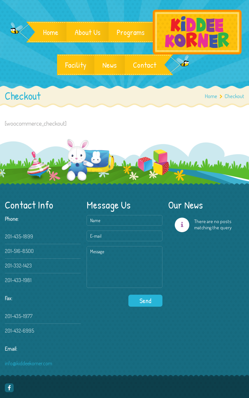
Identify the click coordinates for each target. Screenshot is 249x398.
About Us (87, 32)
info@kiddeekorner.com (28, 363)
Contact (144, 64)
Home (50, 32)
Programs (131, 32)
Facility (75, 64)
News (109, 64)
